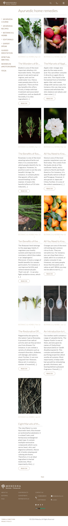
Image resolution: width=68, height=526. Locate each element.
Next (42, 477)
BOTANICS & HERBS (26, 57)
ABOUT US (4, 492)
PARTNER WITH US (23, 499)
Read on (24, 103)
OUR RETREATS (22, 495)
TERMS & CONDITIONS (8, 519)
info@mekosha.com (58, 496)
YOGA (3, 71)
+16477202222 (41, 500)
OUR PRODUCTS (23, 492)
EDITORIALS (8, 39)
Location (54, 500)
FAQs (2, 499)
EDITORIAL (4, 495)
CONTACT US (39, 492)
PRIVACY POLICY (6, 521)
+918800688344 (41, 496)
